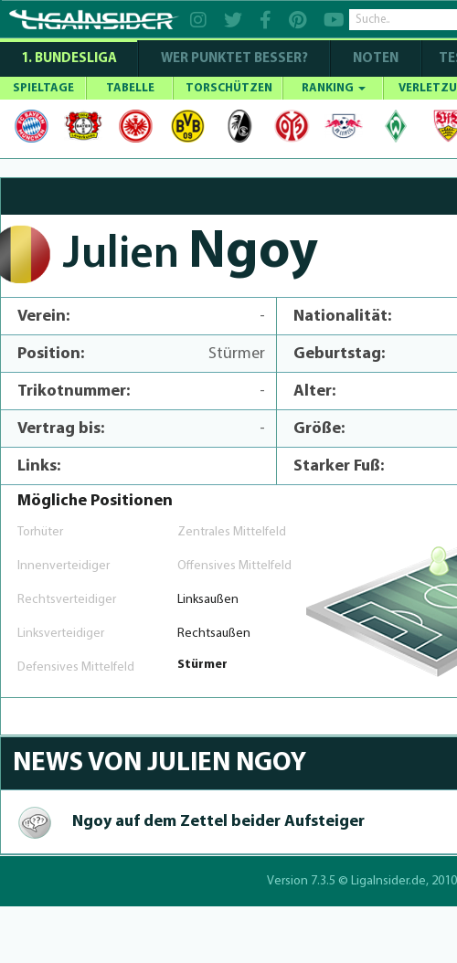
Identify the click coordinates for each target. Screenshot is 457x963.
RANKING (334, 88)
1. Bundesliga (69, 59)
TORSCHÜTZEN (229, 88)
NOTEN (376, 59)
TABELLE (130, 88)
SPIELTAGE (43, 88)
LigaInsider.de (388, 881)
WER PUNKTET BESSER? (234, 59)
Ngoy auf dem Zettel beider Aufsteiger (218, 822)
